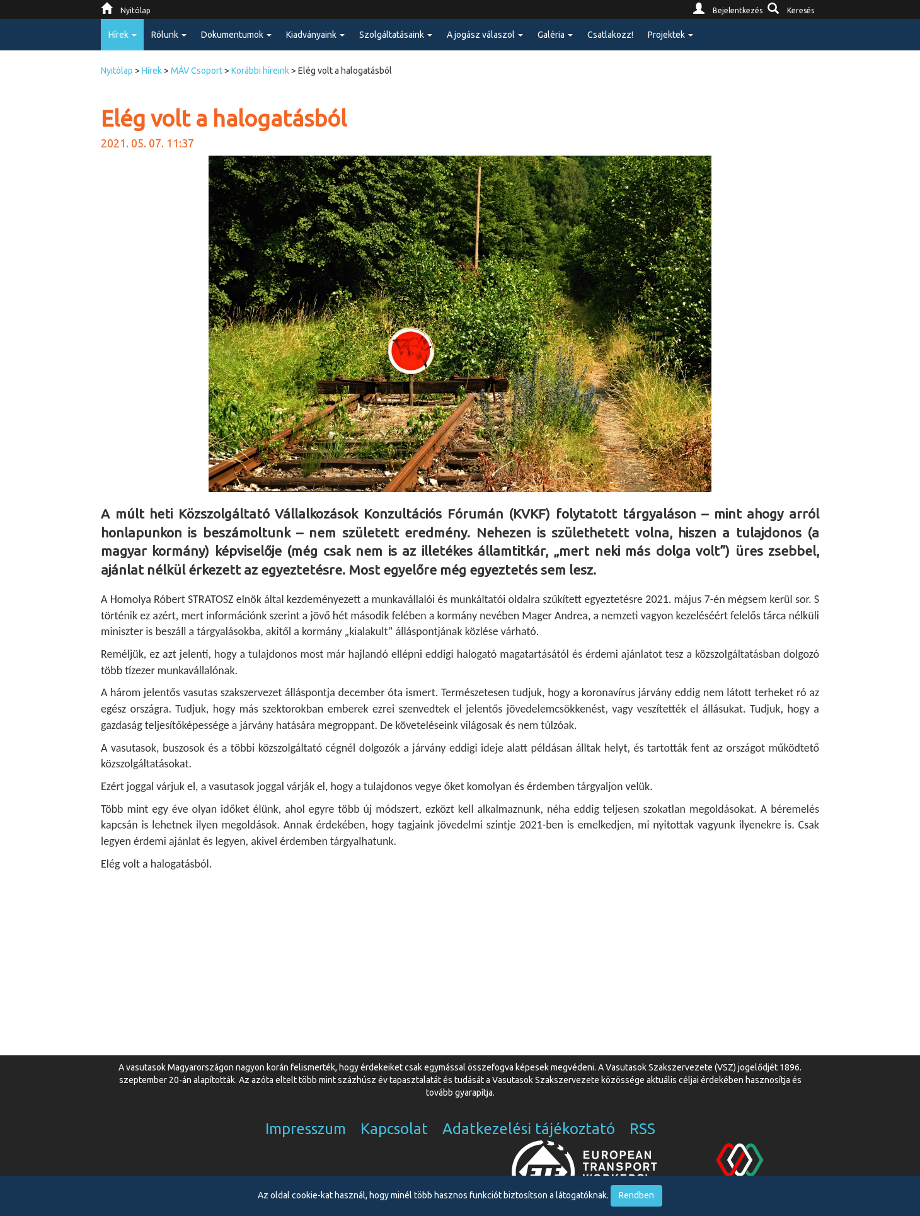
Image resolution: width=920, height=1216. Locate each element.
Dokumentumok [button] (236, 35)
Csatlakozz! (610, 35)
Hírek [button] (122, 35)
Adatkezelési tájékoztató (528, 1128)
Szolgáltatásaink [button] (395, 35)
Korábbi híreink (260, 71)
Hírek (152, 71)
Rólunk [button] (169, 35)
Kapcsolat (394, 1128)
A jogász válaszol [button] (485, 35)
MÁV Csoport (196, 71)
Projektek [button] (670, 35)
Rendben (636, 1195)
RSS (642, 1128)
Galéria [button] (555, 35)
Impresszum (305, 1128)
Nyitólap (117, 71)
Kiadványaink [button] (315, 35)
